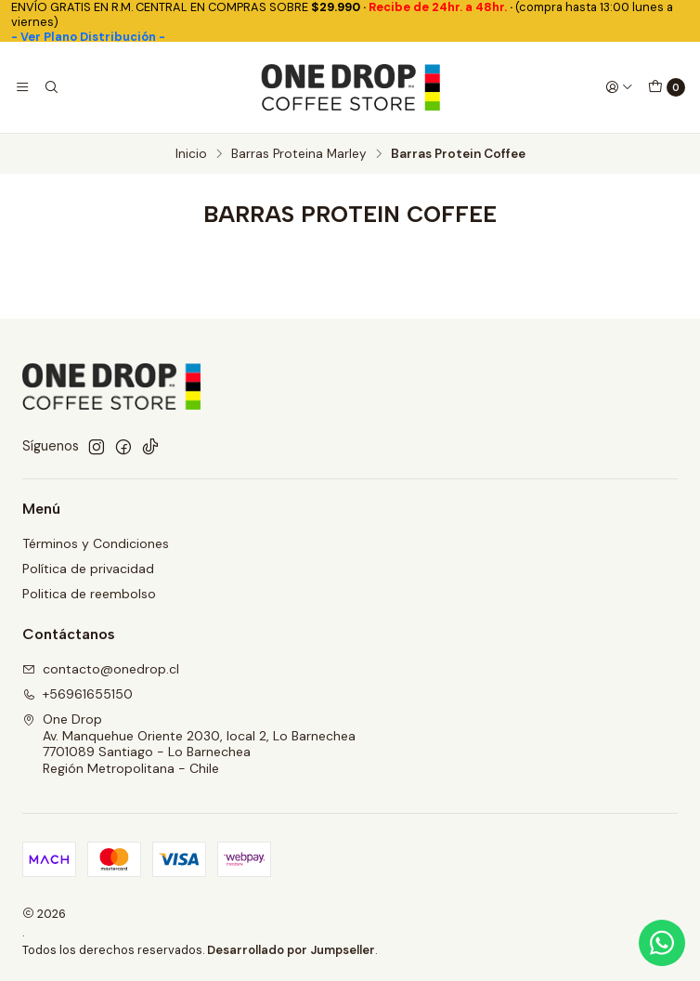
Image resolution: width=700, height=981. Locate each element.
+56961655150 (77, 694)
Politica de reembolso (89, 593)
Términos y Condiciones (95, 543)
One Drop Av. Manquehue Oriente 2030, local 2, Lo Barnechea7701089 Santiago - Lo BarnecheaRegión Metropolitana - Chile (189, 744)
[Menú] (22, 87)
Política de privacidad (88, 568)
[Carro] (666, 87)
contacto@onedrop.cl (100, 669)
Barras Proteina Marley (299, 154)
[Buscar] (50, 87)
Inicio (191, 154)
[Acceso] (619, 87)
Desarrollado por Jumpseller (291, 950)
